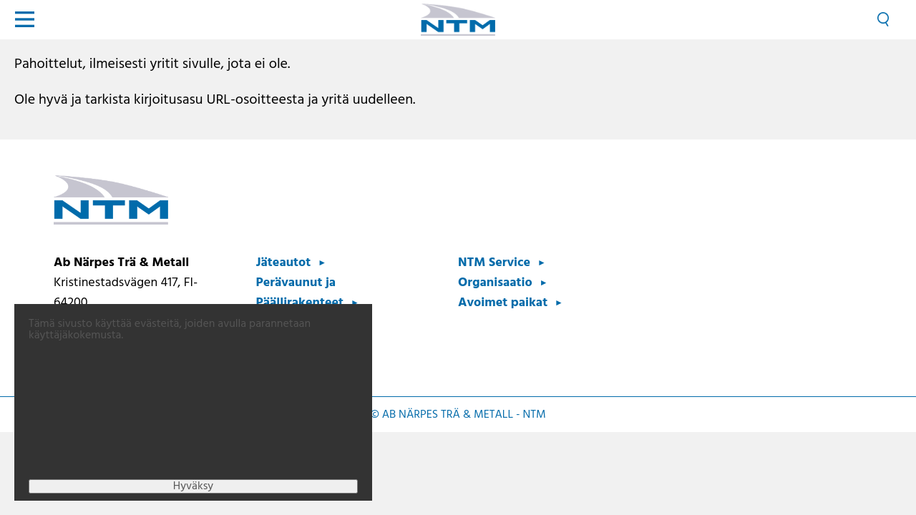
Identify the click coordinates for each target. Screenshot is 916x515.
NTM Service (494, 262)
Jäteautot (283, 262)
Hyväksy (193, 499)
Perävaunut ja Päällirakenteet (300, 293)
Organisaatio (495, 283)
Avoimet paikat (502, 303)
